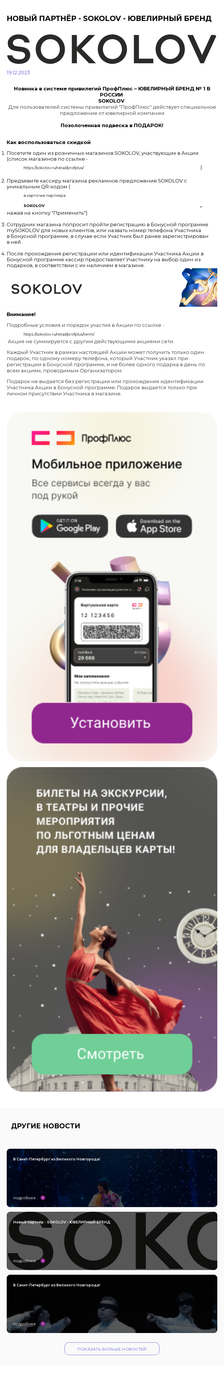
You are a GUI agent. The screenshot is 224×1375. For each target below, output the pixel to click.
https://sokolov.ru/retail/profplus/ (54, 167)
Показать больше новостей (112, 1349)
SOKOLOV (34, 205)
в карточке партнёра (45, 195)
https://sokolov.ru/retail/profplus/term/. (59, 334)
